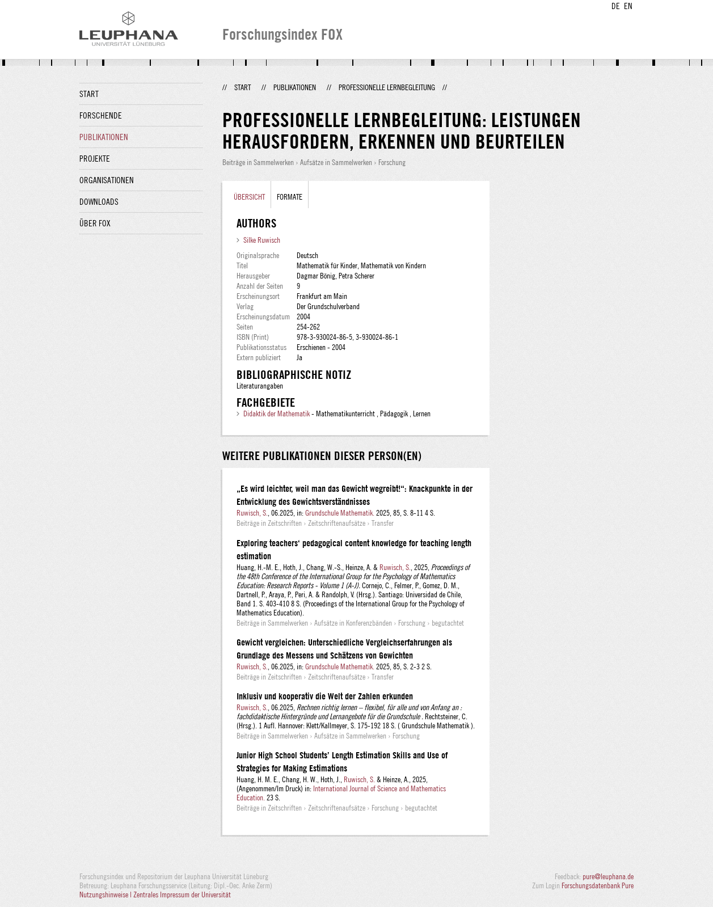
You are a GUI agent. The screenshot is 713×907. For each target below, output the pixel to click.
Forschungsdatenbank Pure (598, 885)
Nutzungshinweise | (106, 894)
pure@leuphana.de (608, 876)
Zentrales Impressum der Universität (182, 894)
